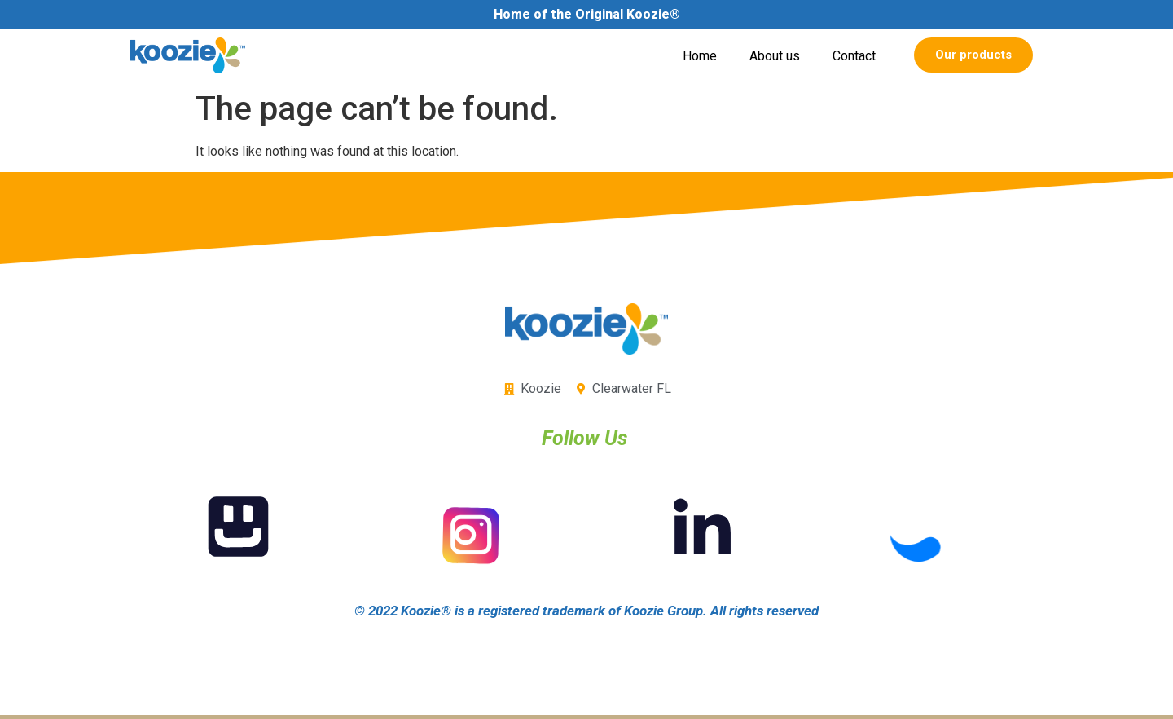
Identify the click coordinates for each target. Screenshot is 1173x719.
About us (774, 56)
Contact (854, 56)
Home (700, 56)
